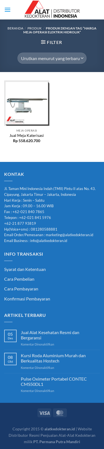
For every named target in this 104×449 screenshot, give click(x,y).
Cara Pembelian (19, 279)
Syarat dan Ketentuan (25, 269)
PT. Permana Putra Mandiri (56, 441)
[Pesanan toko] (51, 58)
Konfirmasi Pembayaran (27, 298)
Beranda (15, 28)
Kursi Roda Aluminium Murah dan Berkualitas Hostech (53, 358)
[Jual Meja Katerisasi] (26, 103)
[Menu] (7, 9)
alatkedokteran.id (59, 428)
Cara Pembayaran (21, 288)
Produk (34, 28)
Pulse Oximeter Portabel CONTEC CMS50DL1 (54, 381)
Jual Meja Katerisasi (26, 135)
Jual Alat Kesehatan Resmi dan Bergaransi (50, 335)
